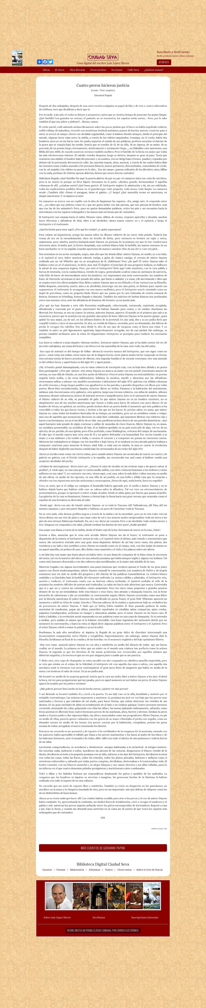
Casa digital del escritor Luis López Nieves (103, 63)
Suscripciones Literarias (144, 917)
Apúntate (164, 62)
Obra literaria (77, 70)
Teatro (109, 869)
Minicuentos (77, 869)
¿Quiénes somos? (153, 70)
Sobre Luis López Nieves (57, 917)
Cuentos (47, 869)
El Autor (59, 70)
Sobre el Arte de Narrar (149, 869)
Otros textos (124, 869)
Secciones (116, 70)
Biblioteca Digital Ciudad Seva (103, 864)
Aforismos (94, 869)
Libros (46, 70)
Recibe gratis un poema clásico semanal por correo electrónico (103, 930)
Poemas (61, 869)
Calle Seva (133, 70)
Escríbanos (99, 917)
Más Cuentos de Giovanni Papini (103, 848)
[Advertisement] (103, 25)
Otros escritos (98, 70)
